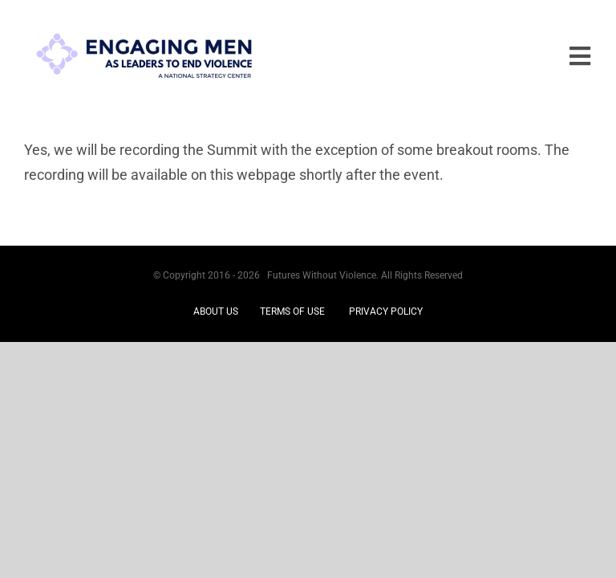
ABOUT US (215, 311)
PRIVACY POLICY (386, 311)
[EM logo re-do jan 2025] (144, 22)
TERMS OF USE (292, 311)
